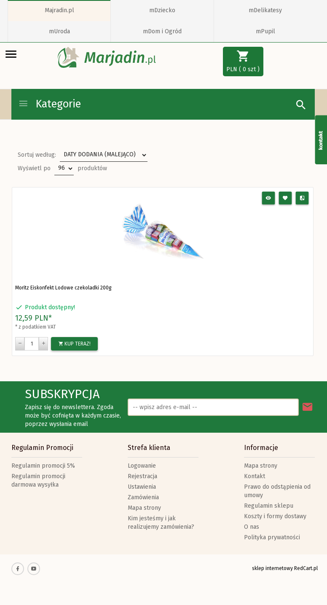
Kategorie (49, 104)
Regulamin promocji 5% (43, 465)
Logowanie (142, 465)
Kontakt (254, 476)
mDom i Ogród (162, 31)
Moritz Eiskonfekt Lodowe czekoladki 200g (63, 288)
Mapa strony (144, 507)
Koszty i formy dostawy (275, 516)
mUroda (59, 31)
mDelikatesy (265, 10)
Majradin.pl (59, 10)
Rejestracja (142, 476)
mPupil (265, 31)
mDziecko (162, 10)
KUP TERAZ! (74, 344)
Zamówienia (143, 497)
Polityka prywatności (272, 537)
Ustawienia (142, 486)
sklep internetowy (272, 568)
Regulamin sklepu (268, 505)
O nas (251, 526)
